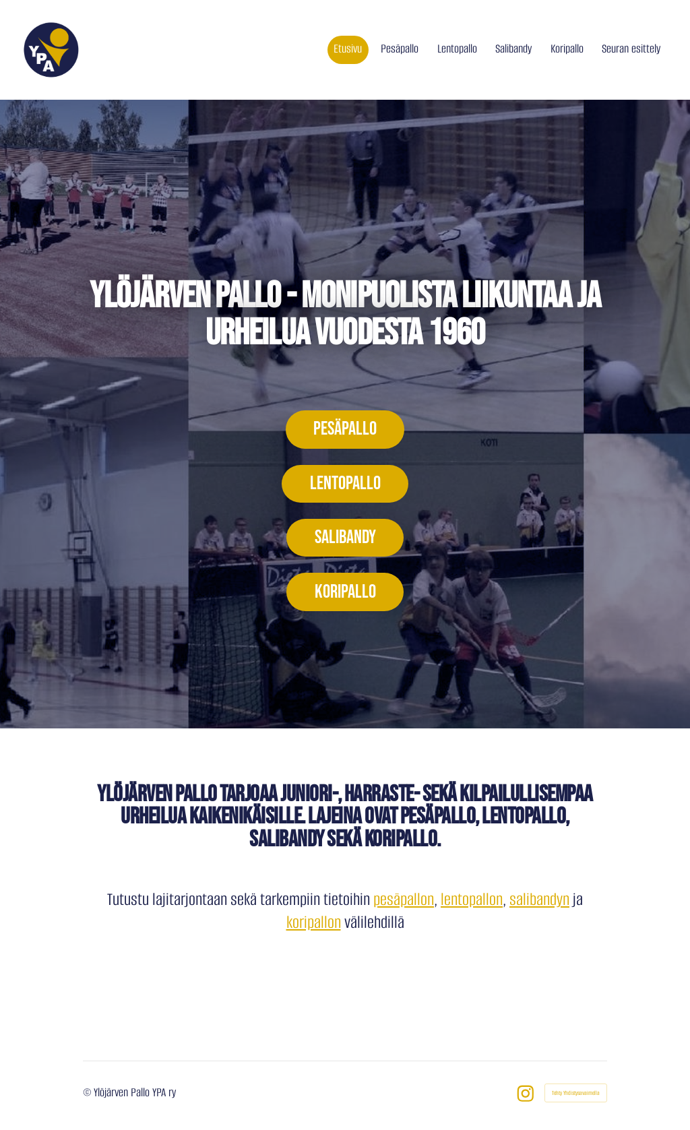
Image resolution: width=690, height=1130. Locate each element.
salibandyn (539, 899)
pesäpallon (403, 899)
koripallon (313, 922)
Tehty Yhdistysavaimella (576, 1093)
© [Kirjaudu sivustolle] (88, 1092)
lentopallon (472, 899)
